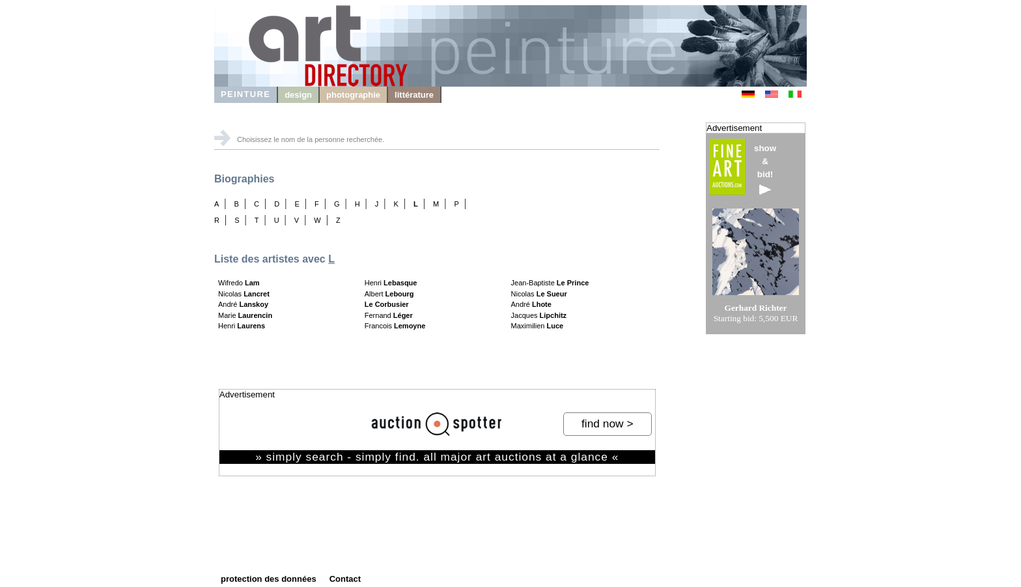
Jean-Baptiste (550, 283)
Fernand (389, 315)
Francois (395, 326)
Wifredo (239, 283)
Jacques (539, 315)
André (243, 304)
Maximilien (537, 326)
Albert (389, 294)
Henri (241, 326)
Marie (245, 315)
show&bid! (765, 169)
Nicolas (244, 294)
